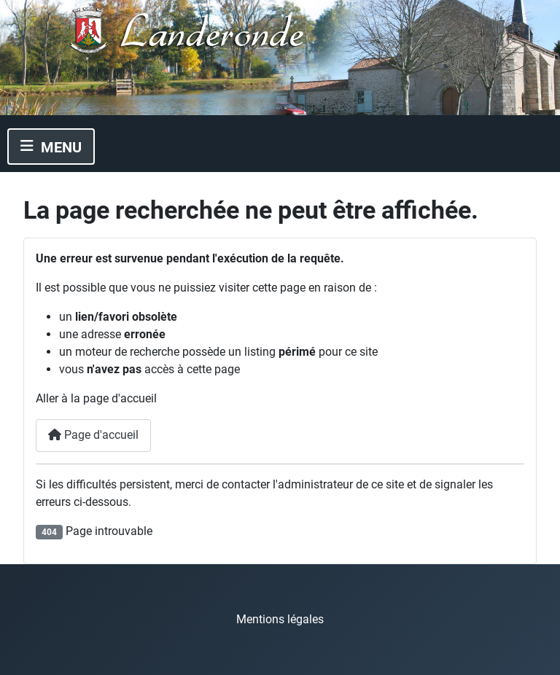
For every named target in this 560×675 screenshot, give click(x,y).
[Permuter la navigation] (51, 146)
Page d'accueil (93, 435)
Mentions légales (280, 619)
